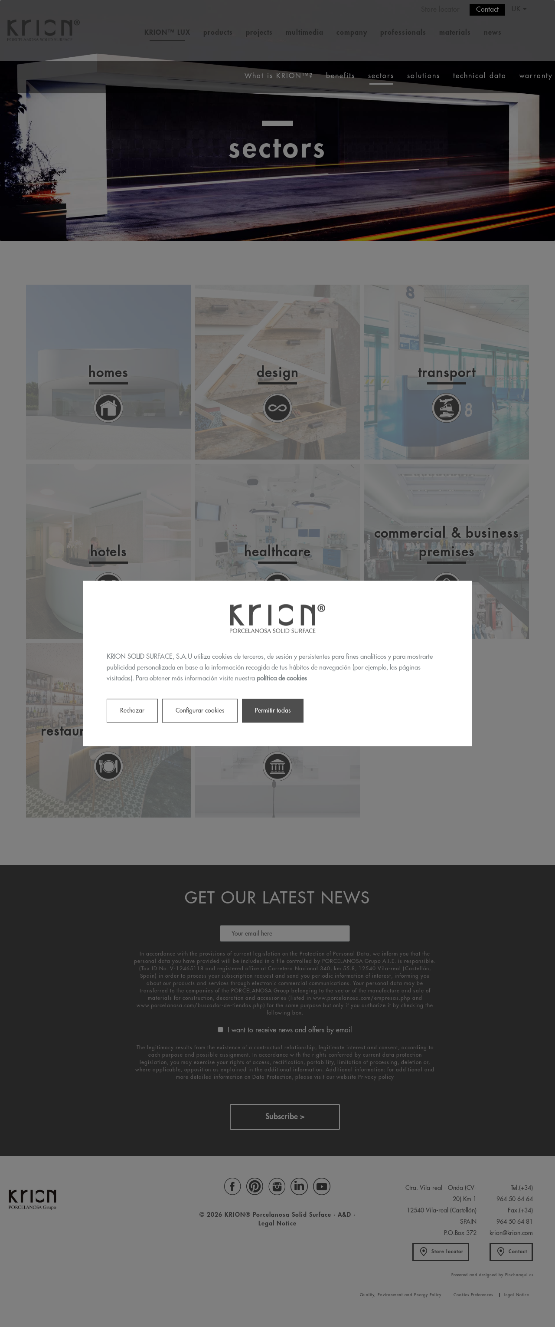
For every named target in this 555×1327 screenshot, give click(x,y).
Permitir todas (273, 711)
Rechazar (132, 711)
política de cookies (282, 678)
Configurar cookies (200, 711)
